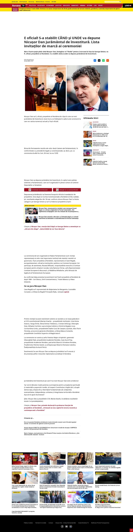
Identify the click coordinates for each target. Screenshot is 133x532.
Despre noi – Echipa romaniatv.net (66, 523)
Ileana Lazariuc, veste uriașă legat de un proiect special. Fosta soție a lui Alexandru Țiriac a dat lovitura (80, 468)
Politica (32, 5)
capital (66, 292)
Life (95, 5)
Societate (41, 5)
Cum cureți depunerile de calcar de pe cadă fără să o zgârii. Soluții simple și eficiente (23, 487)
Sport (100, 5)
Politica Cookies (28, 523)
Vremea (82, 5)
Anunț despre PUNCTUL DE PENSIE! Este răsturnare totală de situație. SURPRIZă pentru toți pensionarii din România (50, 428)
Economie (50, 5)
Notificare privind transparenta (100, 523)
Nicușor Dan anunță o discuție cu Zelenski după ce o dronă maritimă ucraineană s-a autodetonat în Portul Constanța (58, 217)
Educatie (66, 5)
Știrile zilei (15, 1)
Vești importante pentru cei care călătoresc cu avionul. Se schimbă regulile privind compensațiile (108, 468)
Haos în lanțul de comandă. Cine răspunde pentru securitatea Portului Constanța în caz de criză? (52, 487)
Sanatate (74, 5)
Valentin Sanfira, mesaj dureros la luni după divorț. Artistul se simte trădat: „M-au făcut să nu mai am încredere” (100, 163)
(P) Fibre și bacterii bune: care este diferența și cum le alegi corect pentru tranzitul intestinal (108, 506)
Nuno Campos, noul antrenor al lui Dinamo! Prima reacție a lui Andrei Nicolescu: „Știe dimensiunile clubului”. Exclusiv (51, 433)
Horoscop (31, 1)
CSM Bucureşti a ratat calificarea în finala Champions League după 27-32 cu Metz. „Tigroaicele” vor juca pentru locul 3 (100, 144)
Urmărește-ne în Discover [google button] (38, 189)
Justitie (58, 5)
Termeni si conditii (40, 523)
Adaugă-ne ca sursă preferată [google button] (67, 189)
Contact (51, 523)
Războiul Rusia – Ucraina (43, 1)
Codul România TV (83, 523)
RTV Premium (23, 1)
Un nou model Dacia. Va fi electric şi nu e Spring (107, 486)
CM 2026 (53, 1)
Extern (89, 5)
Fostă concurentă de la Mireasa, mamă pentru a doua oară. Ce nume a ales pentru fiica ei (51, 468)
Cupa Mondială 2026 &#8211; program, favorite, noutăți (23, 512)
